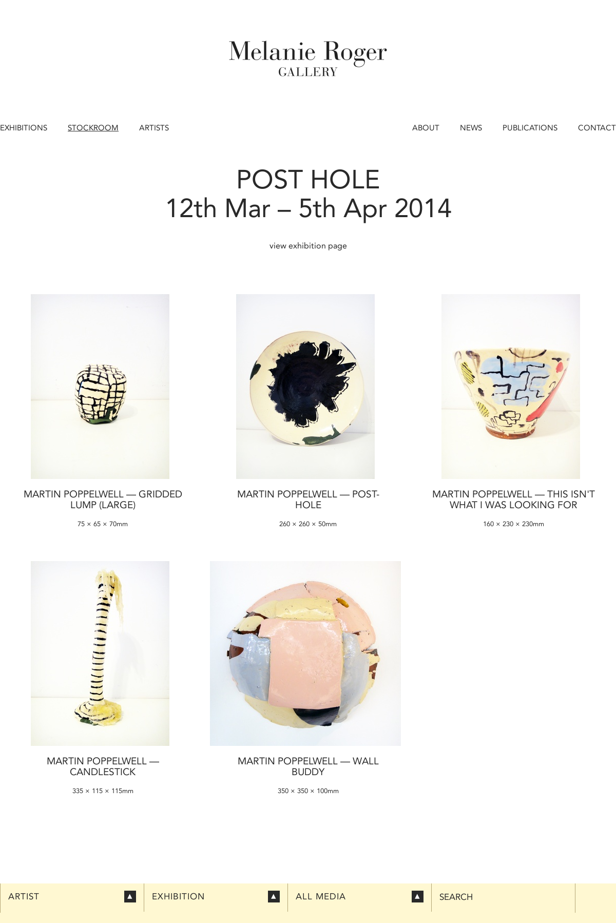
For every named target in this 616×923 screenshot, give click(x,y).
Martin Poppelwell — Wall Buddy (308, 766)
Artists (154, 127)
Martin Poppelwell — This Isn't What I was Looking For (513, 499)
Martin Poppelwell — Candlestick (103, 766)
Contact (597, 127)
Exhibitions (23, 127)
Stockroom (93, 127)
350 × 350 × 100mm (308, 791)
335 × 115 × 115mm (102, 791)
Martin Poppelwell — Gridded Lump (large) (103, 499)
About (425, 127)
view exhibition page (308, 246)
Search (456, 897)
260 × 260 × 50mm (308, 524)
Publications (530, 127)
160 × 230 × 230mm (513, 524)
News (471, 127)
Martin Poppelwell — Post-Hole (308, 499)
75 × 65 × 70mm (103, 524)
